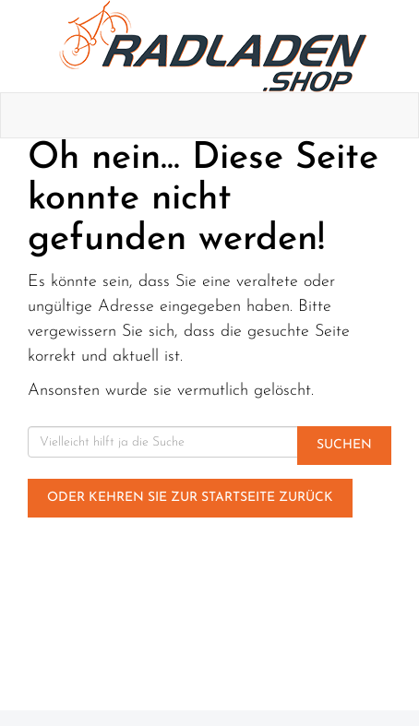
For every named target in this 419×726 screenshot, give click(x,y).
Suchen (344, 445)
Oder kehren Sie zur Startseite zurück (190, 498)
